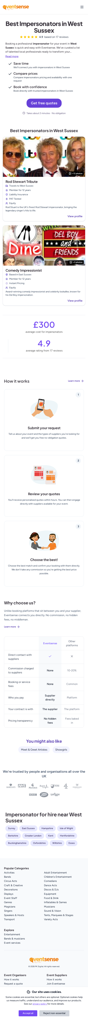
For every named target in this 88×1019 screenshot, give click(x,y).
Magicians (9, 906)
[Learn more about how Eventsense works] (44, 383)
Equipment (50, 893)
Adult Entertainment (55, 872)
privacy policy (40, 1003)
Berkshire (13, 835)
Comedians (50, 881)
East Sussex (28, 828)
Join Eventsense (56, 983)
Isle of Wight (66, 828)
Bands (7, 876)
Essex (72, 843)
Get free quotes (44, 103)
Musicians (49, 906)
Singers (8, 910)
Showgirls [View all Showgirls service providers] (61, 749)
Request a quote (13, 983)
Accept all (28, 1013)
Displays (8, 893)
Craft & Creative (13, 885)
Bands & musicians (14, 938)
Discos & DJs (51, 889)
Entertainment (12, 934)
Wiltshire (57, 843)
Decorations (11, 889)
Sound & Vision (52, 910)
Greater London (33, 835)
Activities (9, 872)
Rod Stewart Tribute (22, 181)
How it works (11, 979)
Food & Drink (51, 898)
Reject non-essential (54, 1013)
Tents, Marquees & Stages (58, 915)
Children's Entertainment (58, 876)
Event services (12, 942)
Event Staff (10, 898)
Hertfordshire (67, 835)
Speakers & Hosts (14, 915)
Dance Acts (50, 885)
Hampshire (47, 828)
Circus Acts (10, 881)
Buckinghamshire (17, 843)
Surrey (11, 828)
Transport (9, 919)
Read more (11, 56)
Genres (8, 902)
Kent (50, 835)
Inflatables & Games (55, 902)
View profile (75, 216)
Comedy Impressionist (24, 270)
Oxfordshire (39, 843)
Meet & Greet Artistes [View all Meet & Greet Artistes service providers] (34, 749)
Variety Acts (51, 919)
